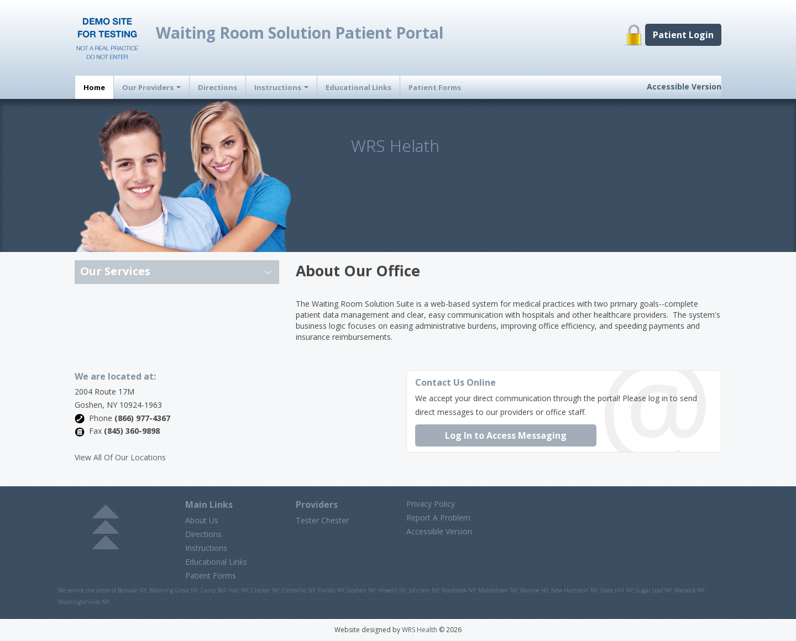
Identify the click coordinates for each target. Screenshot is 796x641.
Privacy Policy (430, 503)
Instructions (281, 87)
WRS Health (419, 629)
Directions (217, 87)
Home (94, 87)
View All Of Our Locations (120, 457)
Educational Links (358, 87)
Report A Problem (438, 517)
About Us (201, 520)
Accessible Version (684, 86)
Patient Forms (435, 87)
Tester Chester (322, 520)
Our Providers (151, 87)
